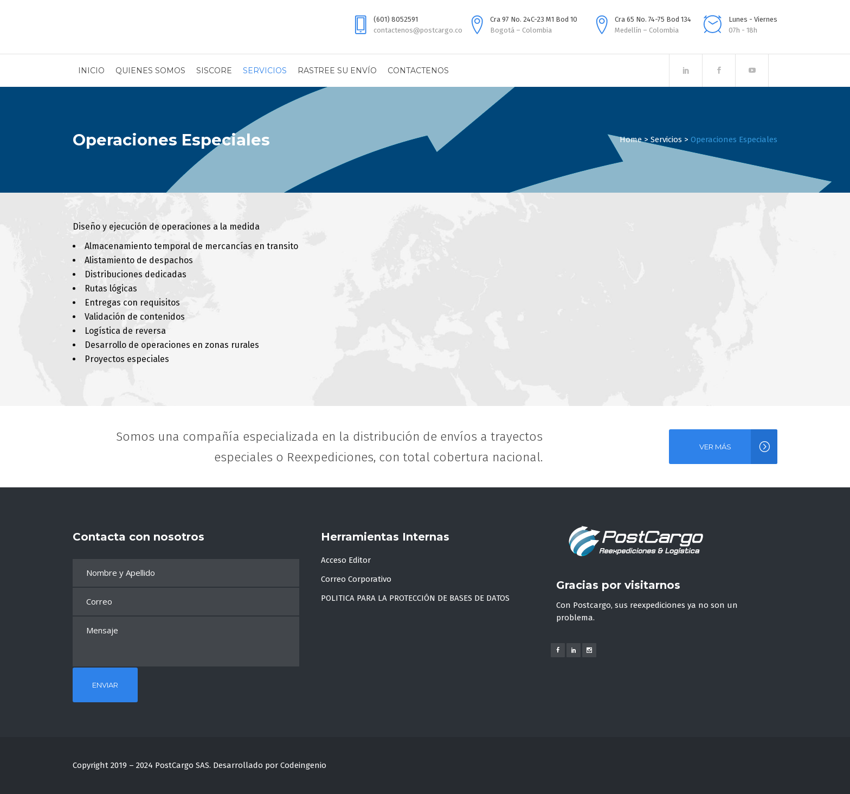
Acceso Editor (346, 560)
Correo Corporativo (356, 579)
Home (631, 139)
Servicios (666, 139)
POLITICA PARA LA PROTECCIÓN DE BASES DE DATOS (415, 598)
